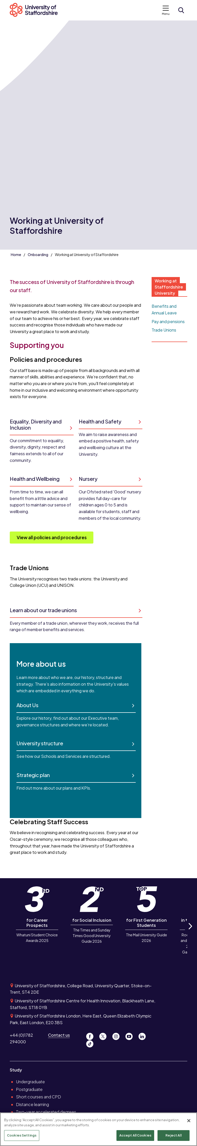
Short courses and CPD (38, 1096)
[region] (98, 1129)
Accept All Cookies (135, 1135)
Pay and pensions (168, 321)
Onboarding (38, 254)
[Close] (188, 1120)
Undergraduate (30, 1081)
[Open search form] (181, 10)
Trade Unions (164, 330)
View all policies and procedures (52, 537)
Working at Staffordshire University (169, 287)
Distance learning (32, 1104)
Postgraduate (29, 1089)
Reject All (173, 1135)
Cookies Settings (21, 1135)
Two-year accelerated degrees (46, 1112)
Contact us (59, 1035)
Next (190, 931)
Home (16, 254)
